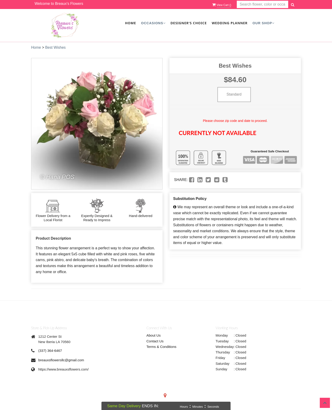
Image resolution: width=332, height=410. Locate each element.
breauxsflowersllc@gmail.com (61, 360)
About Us (153, 335)
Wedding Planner (229, 23)
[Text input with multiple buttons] (262, 4)
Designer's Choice (189, 23)
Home (130, 23)
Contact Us (154, 341)
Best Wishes (55, 47)
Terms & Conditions (161, 347)
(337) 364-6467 (50, 351)
